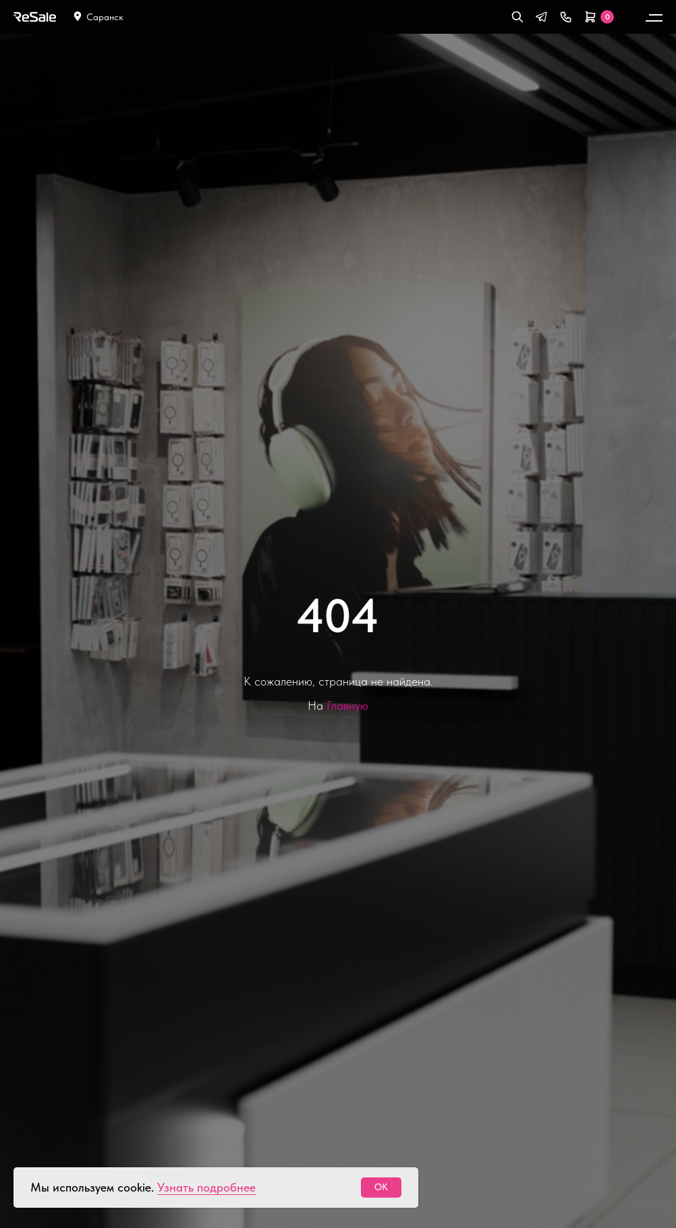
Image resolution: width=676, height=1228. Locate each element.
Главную (347, 705)
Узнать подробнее (206, 1187)
